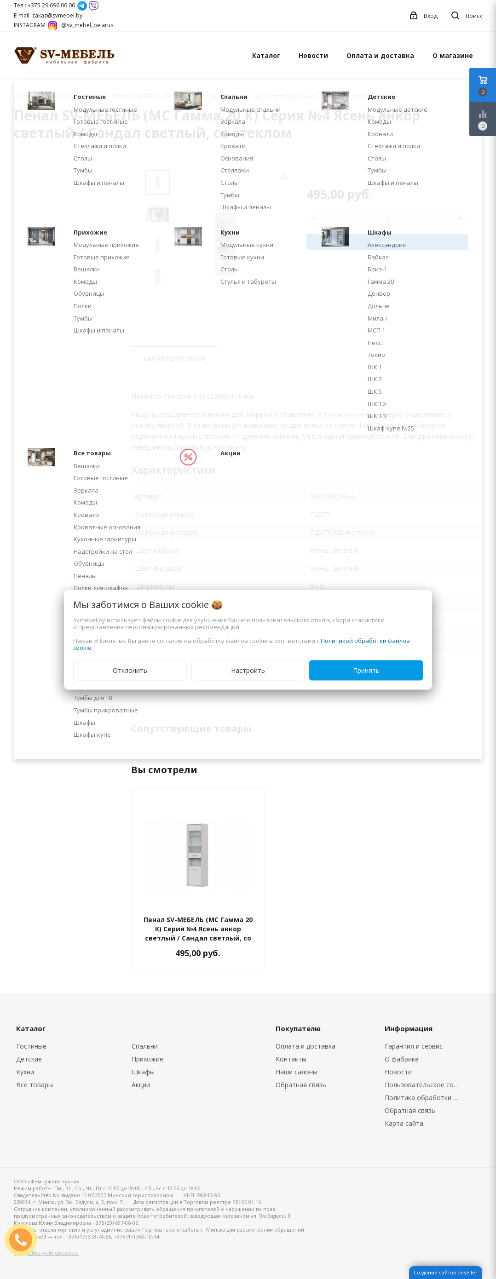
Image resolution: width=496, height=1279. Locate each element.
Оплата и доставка (380, 55)
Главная (25, 96)
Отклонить (130, 669)
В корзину (387, 241)
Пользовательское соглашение (425, 1084)
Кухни (25, 1071)
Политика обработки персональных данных (425, 1097)
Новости (313, 55)
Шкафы (143, 1071)
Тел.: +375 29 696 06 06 (44, 5)
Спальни (145, 1046)
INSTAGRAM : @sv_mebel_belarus (63, 25)
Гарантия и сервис (414, 1046)
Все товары (34, 1084)
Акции (141, 1084)
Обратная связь (301, 1084)
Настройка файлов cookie (46, 1252)
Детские (29, 1059)
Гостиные (31, 1046)
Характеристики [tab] (174, 358)
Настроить (248, 669)
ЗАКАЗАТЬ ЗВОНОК (24, 1239)
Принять (366, 669)
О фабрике (402, 1059)
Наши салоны (296, 1071)
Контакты (291, 1059)
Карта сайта (404, 1123)
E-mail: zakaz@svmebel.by (48, 15)
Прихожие (147, 1059)
